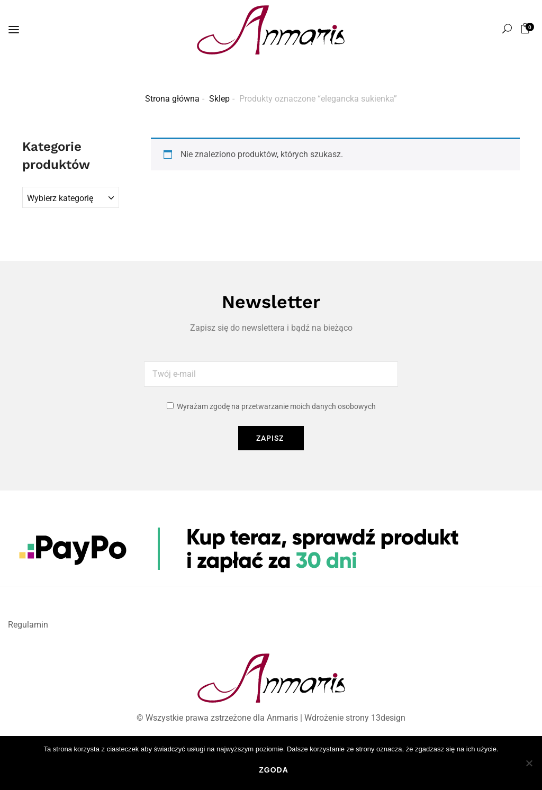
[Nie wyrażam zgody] (528, 763)
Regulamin (28, 625)
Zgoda (273, 770)
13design (388, 718)
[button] (527, 28)
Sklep (219, 99)
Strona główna (172, 99)
